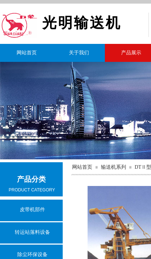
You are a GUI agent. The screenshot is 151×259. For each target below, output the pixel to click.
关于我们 (79, 52)
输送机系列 (113, 167)
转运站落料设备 (32, 232)
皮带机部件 (32, 209)
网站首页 (27, 52)
